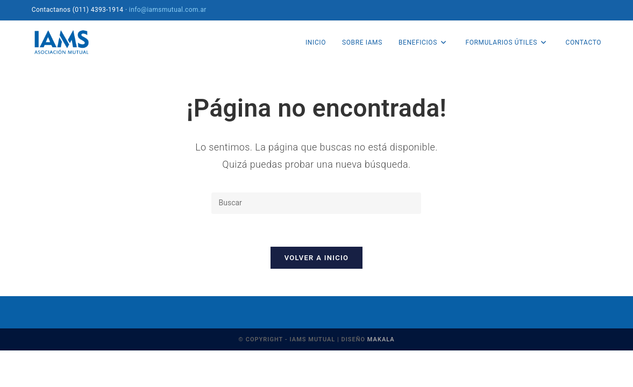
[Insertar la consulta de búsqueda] (316, 203)
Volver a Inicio (317, 258)
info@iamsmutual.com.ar (168, 9)
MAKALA (381, 339)
